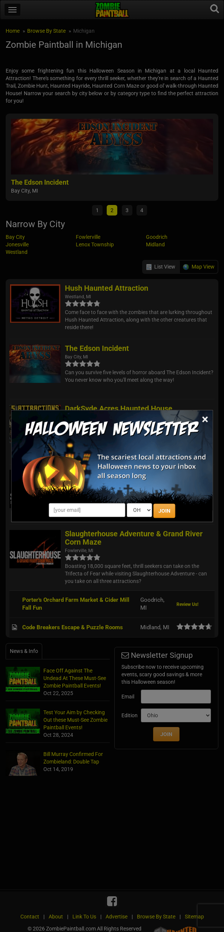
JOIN (164, 511)
